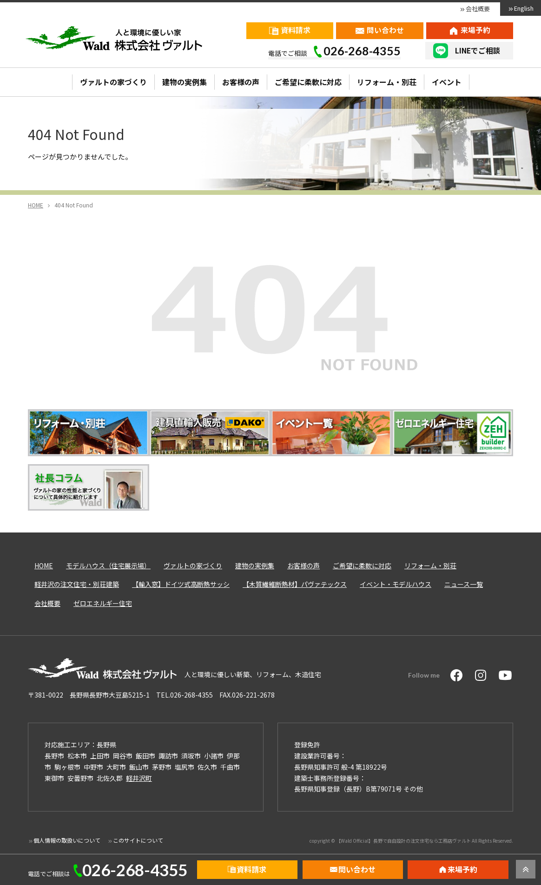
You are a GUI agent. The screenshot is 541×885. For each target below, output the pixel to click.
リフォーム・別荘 (386, 81)
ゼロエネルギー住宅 (102, 603)
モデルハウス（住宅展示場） (108, 565)
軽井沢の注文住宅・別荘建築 (76, 584)
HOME (43, 565)
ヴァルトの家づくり (113, 81)
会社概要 (478, 8)
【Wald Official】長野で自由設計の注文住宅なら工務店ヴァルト (403, 840)
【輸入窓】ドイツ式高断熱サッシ (181, 584)
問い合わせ (385, 30)
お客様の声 (240, 81)
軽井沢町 (139, 778)
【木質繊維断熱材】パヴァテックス (295, 584)
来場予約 (475, 30)
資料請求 (295, 30)
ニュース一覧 (463, 584)
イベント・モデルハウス (395, 584)
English (524, 8)
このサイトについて (138, 840)
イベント (447, 81)
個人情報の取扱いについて (66, 840)
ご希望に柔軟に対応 (308, 81)
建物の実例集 (184, 81)
